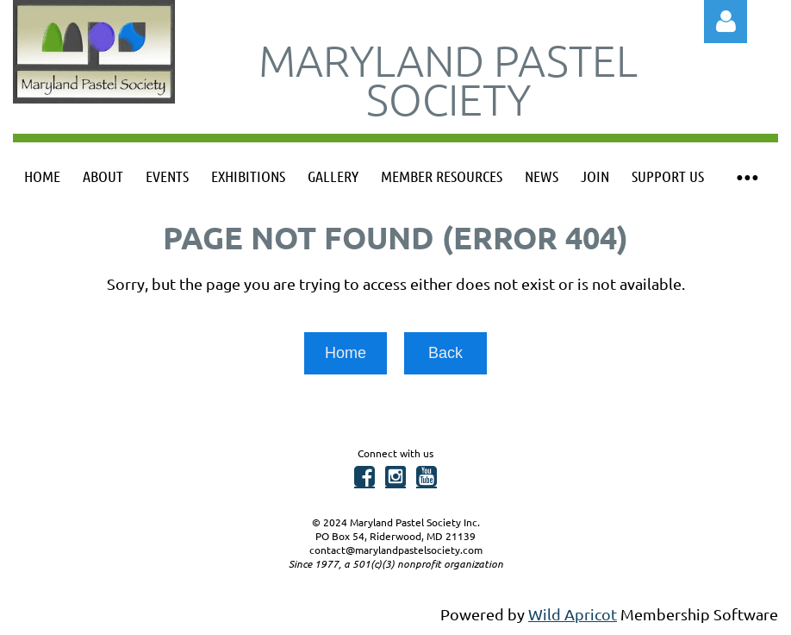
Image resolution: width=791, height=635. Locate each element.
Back (445, 353)
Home (345, 353)
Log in (725, 21)
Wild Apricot (572, 614)
